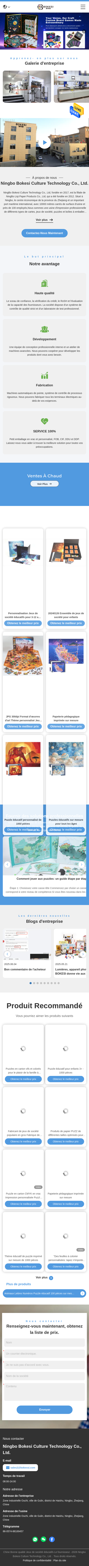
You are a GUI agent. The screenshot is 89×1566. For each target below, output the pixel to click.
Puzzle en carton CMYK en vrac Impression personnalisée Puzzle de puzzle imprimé (23, 1195)
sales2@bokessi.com (20, 1468)
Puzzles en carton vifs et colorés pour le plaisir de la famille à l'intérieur (23, 1071)
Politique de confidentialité (37, 1560)
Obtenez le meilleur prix (23, 991)
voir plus (44, 495)
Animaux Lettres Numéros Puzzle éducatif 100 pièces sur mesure (39, 1293)
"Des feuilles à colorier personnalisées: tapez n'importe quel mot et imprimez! (65, 1258)
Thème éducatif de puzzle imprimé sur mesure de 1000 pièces (23, 1258)
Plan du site (59, 1560)
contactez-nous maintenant (44, 233)
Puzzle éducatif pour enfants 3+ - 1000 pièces (66, 1070)
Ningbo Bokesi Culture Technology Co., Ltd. (44, 183)
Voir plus (44, 220)
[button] (38, 45)
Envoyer (44, 1409)
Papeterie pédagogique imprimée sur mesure (66, 1195)
